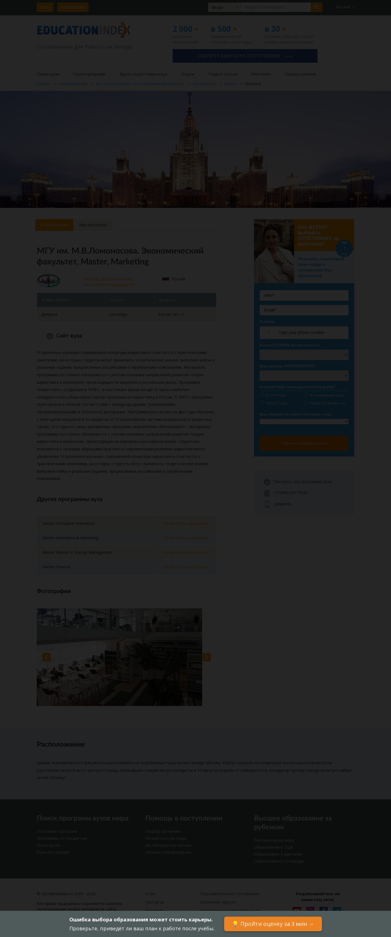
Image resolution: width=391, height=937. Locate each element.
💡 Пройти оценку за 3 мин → (273, 924)
